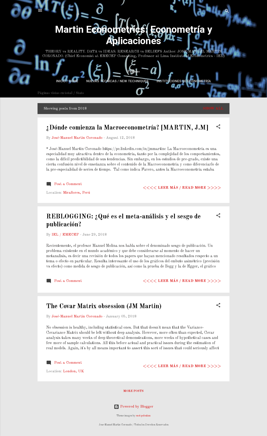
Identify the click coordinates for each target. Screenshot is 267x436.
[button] (218, 127)
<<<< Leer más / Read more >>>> (182, 188)
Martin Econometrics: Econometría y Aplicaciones (133, 35)
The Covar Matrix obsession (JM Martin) (104, 306)
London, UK (73, 371)
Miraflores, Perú (76, 193)
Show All (213, 108)
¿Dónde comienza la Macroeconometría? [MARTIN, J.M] (127, 128)
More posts (133, 391)
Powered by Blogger (133, 406)
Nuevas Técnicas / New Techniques (117, 81)
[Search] (226, 11)
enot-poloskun (143, 415)
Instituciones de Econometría (184, 81)
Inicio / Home (67, 81)
